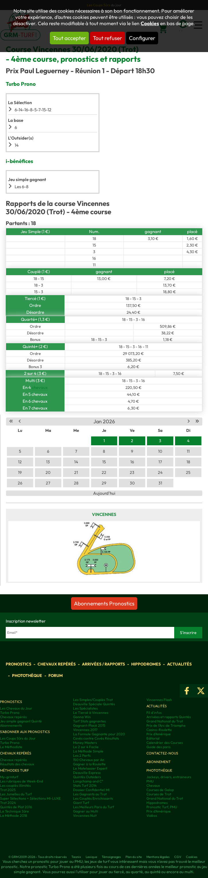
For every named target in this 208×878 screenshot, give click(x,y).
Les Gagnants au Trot (90, 794)
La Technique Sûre (14, 811)
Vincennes (104, 514)
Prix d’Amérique (158, 811)
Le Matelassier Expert (90, 768)
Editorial (153, 738)
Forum (55, 675)
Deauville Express (87, 772)
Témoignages (111, 857)
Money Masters (85, 742)
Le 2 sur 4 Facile (86, 747)
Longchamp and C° (88, 781)
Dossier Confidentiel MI (91, 790)
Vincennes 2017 (85, 730)
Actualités (179, 664)
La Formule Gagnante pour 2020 (99, 734)
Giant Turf (81, 802)
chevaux (40, 387)
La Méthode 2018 (13, 815)
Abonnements (11, 725)
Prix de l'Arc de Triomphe (166, 725)
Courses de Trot (158, 794)
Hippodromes (146, 664)
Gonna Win (82, 717)
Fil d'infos (154, 712)
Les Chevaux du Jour (16, 708)
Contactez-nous (162, 753)
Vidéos (151, 815)
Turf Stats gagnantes (89, 721)
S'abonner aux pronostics (25, 732)
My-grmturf (9, 777)
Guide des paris (158, 747)
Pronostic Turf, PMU (161, 807)
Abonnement (158, 762)
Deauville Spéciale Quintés (94, 704)
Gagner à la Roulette (89, 764)
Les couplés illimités (15, 785)
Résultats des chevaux (17, 764)
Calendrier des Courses (164, 742)
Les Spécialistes (85, 708)
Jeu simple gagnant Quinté (21, 721)
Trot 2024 (8, 802)
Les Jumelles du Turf (16, 794)
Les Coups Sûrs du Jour (18, 738)
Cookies (150, 23)
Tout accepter (69, 38)
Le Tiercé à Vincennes (90, 712)
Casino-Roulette (159, 730)
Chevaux (153, 785)
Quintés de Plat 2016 (16, 807)
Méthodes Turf (14, 770)
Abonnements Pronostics (104, 603)
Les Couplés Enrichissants (93, 798)
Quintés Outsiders (87, 777)
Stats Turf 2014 (85, 785)
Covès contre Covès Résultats (96, 738)
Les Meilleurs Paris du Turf (93, 807)
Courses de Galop (160, 790)
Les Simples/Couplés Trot (93, 700)
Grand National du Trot (164, 721)
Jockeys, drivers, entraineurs (168, 777)
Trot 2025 (8, 790)
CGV (177, 857)
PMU (150, 781)
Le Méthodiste (11, 747)
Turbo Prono (9, 712)
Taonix (76, 857)
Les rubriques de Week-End (21, 781)
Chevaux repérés (57, 664)
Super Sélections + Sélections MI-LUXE (30, 798)
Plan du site (133, 857)
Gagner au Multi (85, 811)
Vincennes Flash (159, 700)
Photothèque (27, 675)
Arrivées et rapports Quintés (168, 717)
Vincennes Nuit (85, 815)
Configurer (142, 38)
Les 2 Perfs (82, 755)
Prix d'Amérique (158, 734)
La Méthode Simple (88, 751)
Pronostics (18, 664)
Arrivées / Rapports (103, 664)
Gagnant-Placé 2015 (89, 725)
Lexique (91, 857)
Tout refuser (107, 38)
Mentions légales (158, 857)
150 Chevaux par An (88, 760)
